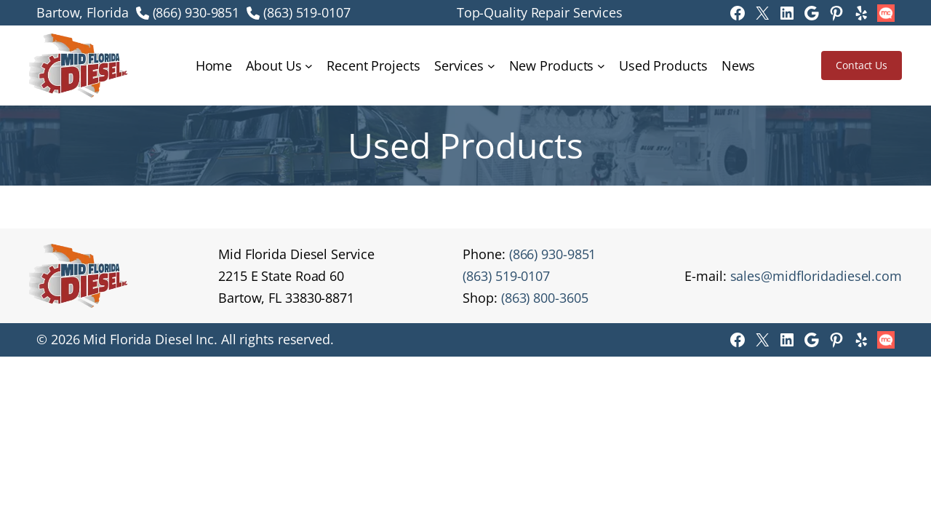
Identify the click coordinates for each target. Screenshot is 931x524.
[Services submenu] (491, 66)
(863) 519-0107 (307, 12)
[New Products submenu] (601, 66)
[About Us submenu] (309, 66)
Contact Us (861, 65)
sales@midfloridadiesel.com (816, 276)
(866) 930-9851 (196, 12)
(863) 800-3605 (544, 297)
